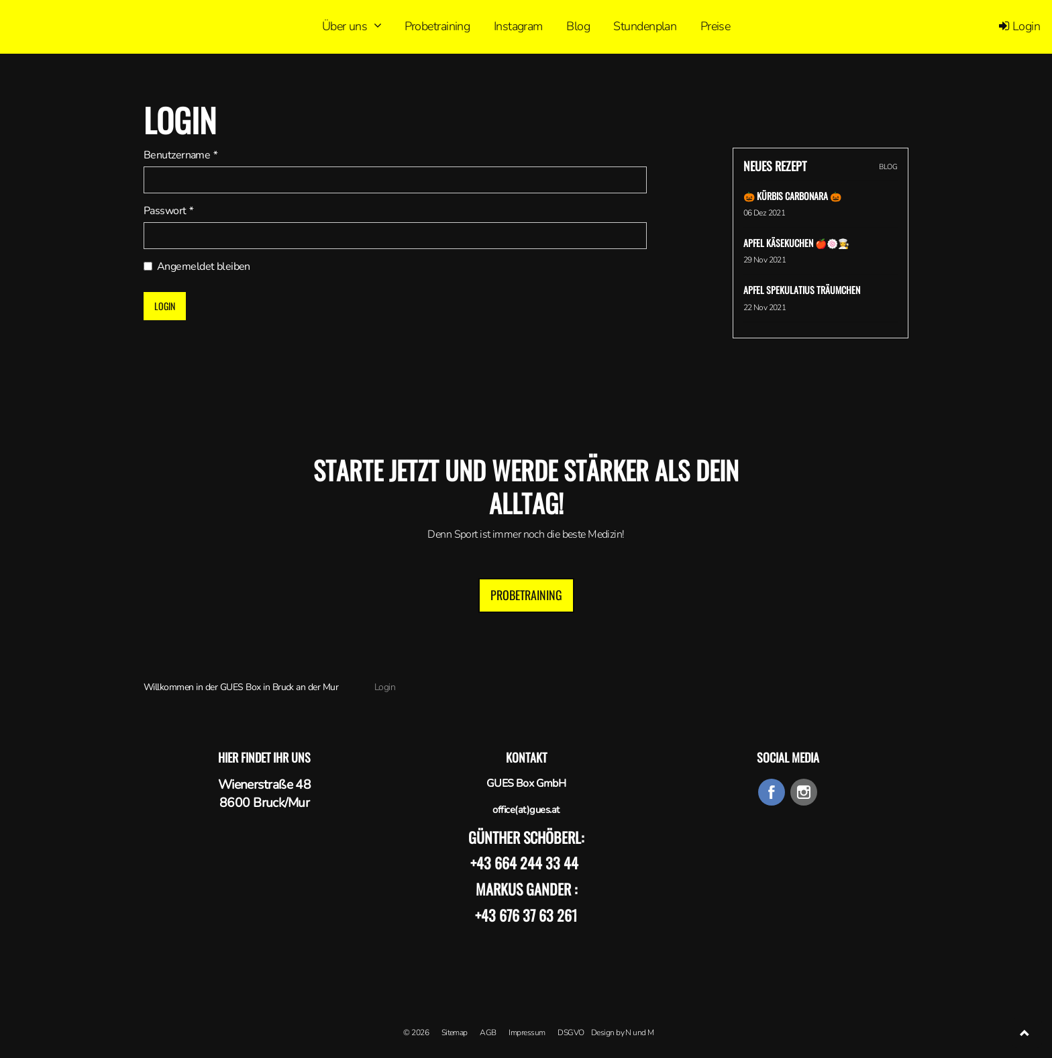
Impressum (527, 1032)
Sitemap (454, 1032)
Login (1019, 26)
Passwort (168, 210)
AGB (488, 1032)
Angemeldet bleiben (197, 266)
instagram (803, 792)
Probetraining (526, 595)
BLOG (888, 167)
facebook (771, 792)
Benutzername (180, 155)
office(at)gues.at (526, 809)
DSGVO (571, 1032)
